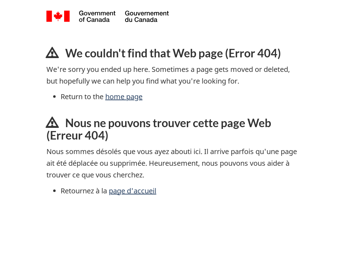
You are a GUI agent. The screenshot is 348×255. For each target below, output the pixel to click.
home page (123, 96)
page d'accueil (132, 191)
